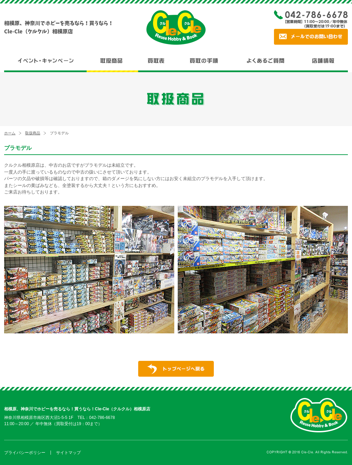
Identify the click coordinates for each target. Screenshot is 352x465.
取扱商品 (32, 133)
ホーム (9, 133)
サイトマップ (68, 452)
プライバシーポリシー (24, 452)
